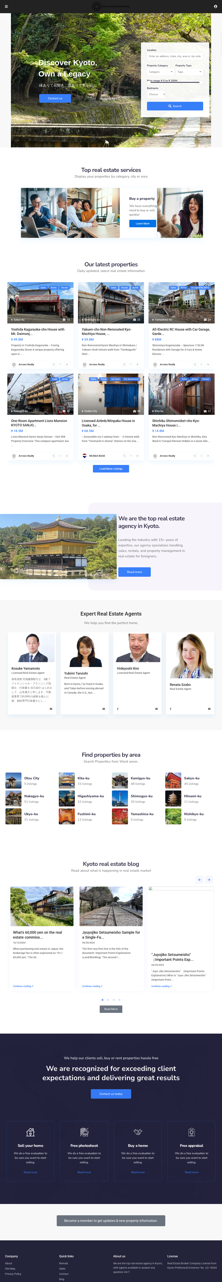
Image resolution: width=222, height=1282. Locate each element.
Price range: (153, 81)
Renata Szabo (180, 685)
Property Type (183, 65)
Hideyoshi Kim (128, 669)
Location (151, 50)
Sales (62, 1268)
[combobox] (161, 72)
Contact (64, 1273)
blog (61, 1279)
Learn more (142, 223)
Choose (153, 94)
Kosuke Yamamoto (25, 669)
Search (175, 106)
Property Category (157, 65)
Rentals (63, 1263)
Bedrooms (152, 88)
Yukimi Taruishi (76, 673)
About (8, 1263)
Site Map (10, 1268)
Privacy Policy (13, 1273)
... (45, 700)
